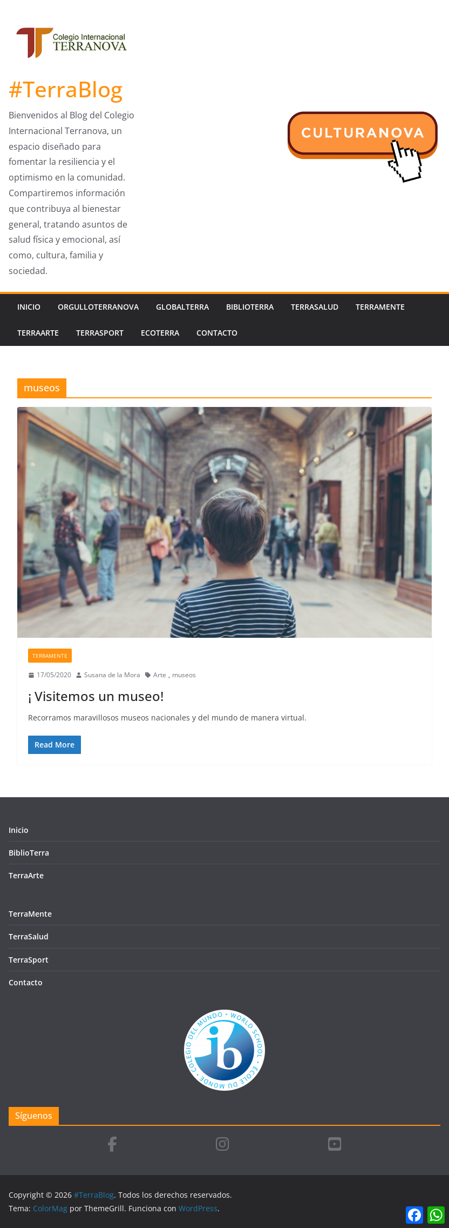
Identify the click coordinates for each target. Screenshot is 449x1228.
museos (184, 674)
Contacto (216, 333)
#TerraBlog (66, 89)
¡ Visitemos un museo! (96, 696)
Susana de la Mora (112, 674)
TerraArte (38, 333)
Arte (159, 674)
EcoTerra (160, 333)
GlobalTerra (182, 307)
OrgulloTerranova (98, 307)
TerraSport (100, 333)
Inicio (28, 307)
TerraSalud (314, 307)
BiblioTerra (250, 307)
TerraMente (380, 307)
